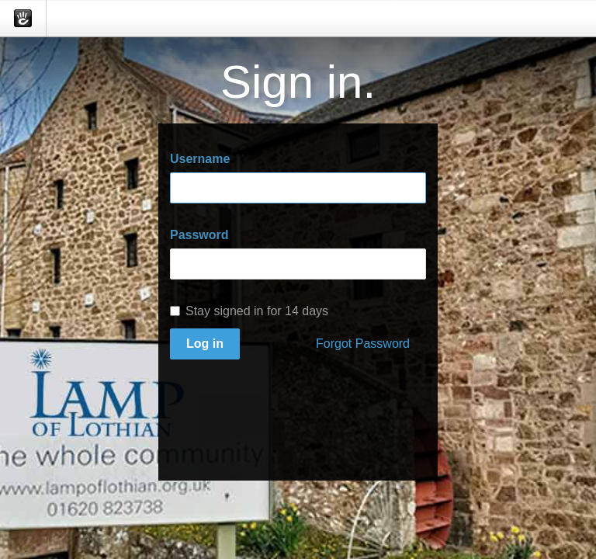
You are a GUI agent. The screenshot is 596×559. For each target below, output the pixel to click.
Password (199, 234)
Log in (205, 343)
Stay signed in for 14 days (249, 311)
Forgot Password (363, 343)
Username (200, 158)
